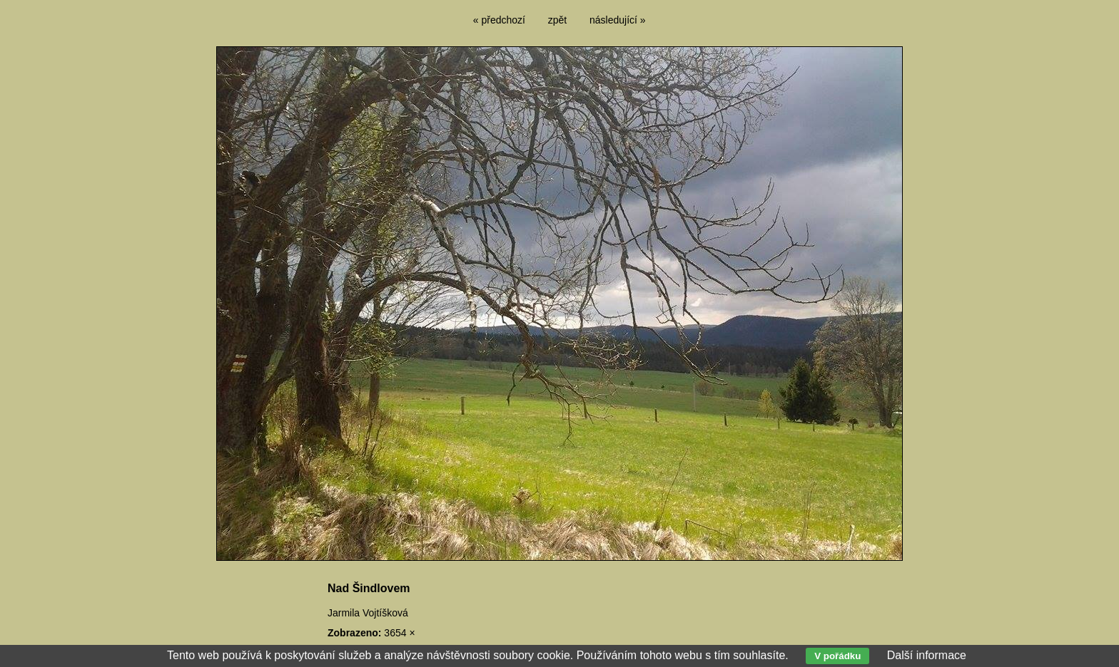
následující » (617, 20)
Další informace (926, 655)
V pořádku (837, 656)
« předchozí (499, 20)
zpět (557, 20)
